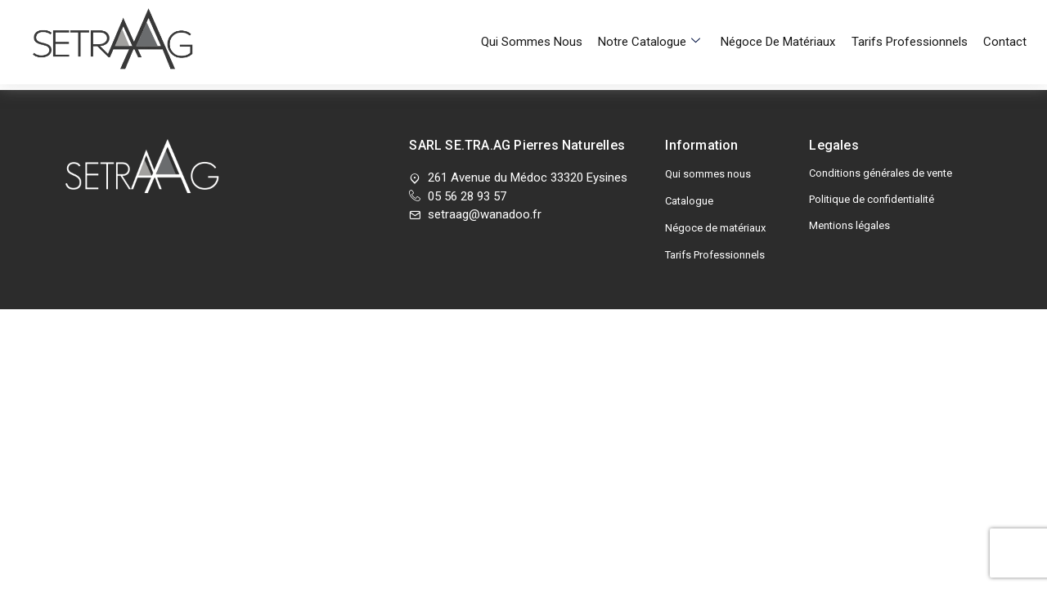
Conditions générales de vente (880, 173)
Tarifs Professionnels (913, 20)
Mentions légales (849, 225)
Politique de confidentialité (871, 199)
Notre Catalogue (660, 20)
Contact (1005, 20)
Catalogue (689, 201)
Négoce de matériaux (785, 20)
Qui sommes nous (545, 20)
